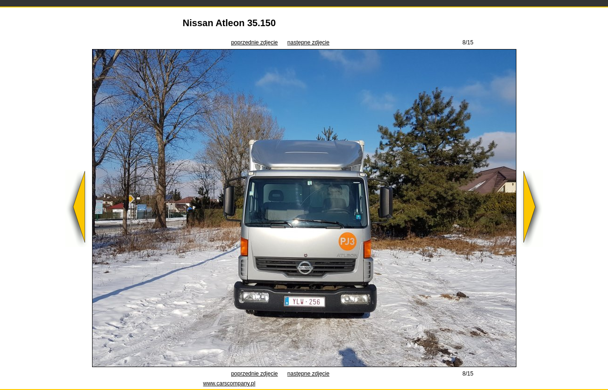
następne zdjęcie (308, 42)
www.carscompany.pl (229, 383)
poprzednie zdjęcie (254, 42)
